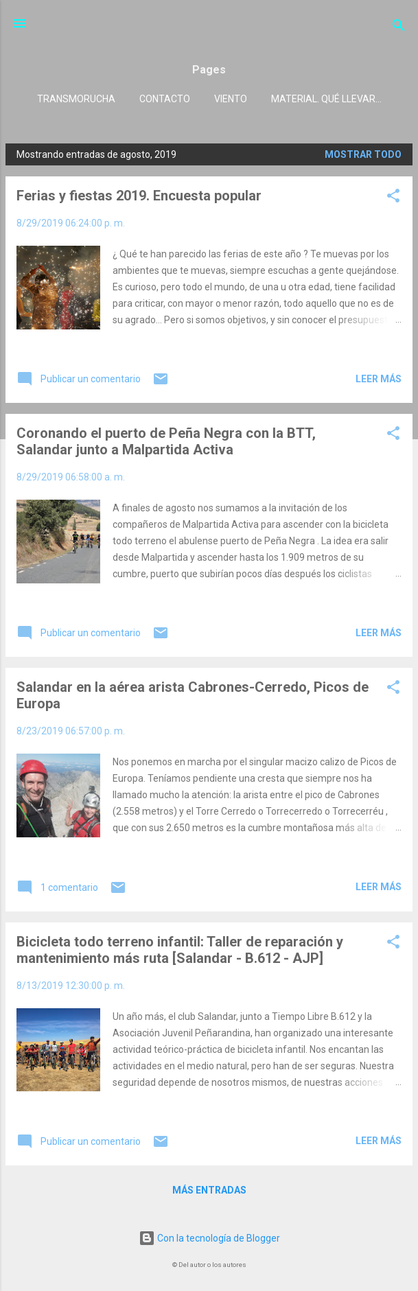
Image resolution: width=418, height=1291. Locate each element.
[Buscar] (399, 28)
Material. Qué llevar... (326, 98)
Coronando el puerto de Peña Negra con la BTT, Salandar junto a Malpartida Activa (166, 441)
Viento (230, 98)
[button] (393, 198)
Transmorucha (76, 98)
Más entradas (209, 1190)
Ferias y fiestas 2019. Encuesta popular (139, 195)
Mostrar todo (363, 154)
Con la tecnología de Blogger (209, 1238)
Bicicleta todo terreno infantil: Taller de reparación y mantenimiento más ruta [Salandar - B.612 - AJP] (179, 949)
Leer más (379, 378)
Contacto (164, 98)
